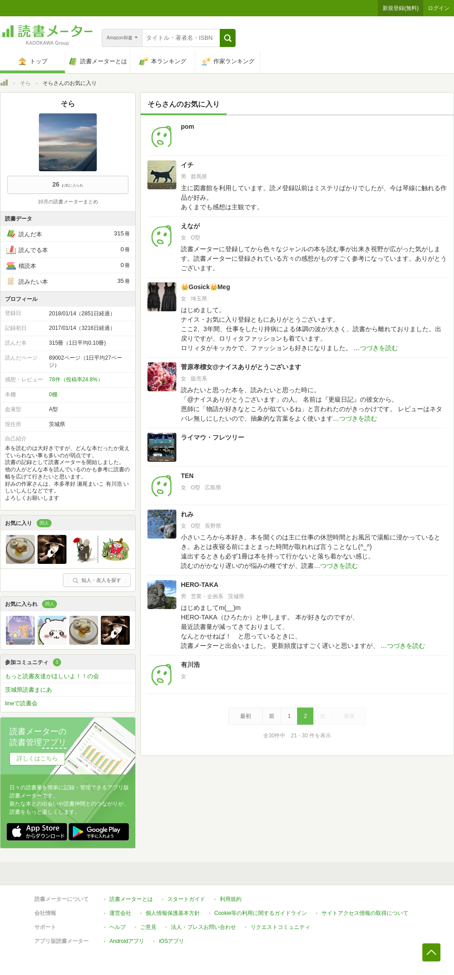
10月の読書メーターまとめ (68, 201)
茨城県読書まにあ (28, 689)
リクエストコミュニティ (280, 927)
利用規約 (230, 899)
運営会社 (120, 913)
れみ (187, 514)
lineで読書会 (21, 703)
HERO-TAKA (199, 584)
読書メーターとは (131, 899)
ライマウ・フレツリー (212, 437)
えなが (190, 226)
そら (25, 83)
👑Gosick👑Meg (205, 287)
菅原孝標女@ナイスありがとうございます (241, 366)
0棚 (53, 394)
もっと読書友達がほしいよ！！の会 (52, 676)
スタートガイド (186, 899)
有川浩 (190, 664)
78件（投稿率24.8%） (76, 379)
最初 (245, 716)
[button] (228, 38)
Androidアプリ (126, 941)
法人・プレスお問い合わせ (203, 927)
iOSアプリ (171, 941)
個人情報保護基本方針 (173, 913)
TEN (187, 475)
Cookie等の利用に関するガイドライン (260, 913)
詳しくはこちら (37, 758)
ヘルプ (117, 927)
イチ (187, 165)
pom (187, 126)
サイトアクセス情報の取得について (365, 913)
